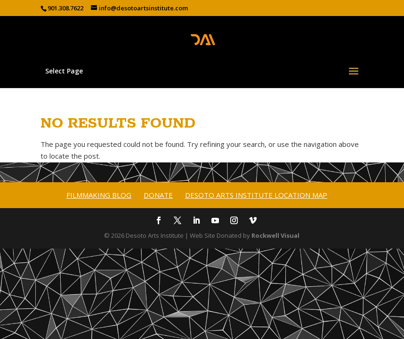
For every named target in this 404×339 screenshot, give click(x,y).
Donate (158, 195)
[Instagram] (234, 221)
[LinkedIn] (196, 221)
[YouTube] (215, 221)
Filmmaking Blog (98, 195)
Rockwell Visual (275, 235)
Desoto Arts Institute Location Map (256, 195)
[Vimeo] (253, 221)
